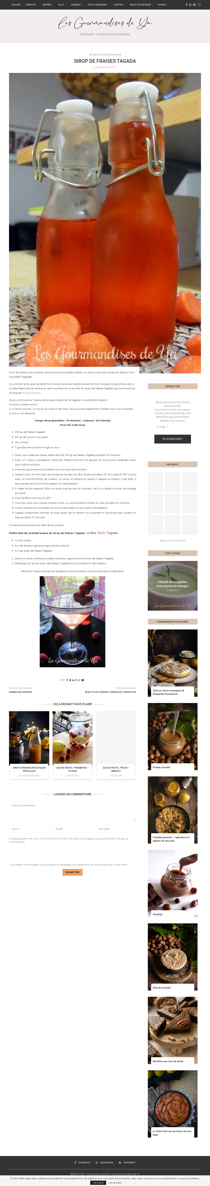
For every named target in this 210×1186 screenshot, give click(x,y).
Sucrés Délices (31, 392)
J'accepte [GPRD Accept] (98, 1182)
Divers (162, 4)
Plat (61, 4)
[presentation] (34, 854)
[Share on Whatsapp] (79, 680)
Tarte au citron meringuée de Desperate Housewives (168, 692)
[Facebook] (186, 5)
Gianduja (157, 914)
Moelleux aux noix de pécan (168, 1061)
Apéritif (31, 4)
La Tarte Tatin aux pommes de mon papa (172, 1133)
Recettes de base (140, 4)
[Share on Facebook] (67, 680)
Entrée (47, 4)
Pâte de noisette (162, 987)
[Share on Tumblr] (76, 680)
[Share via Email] (83, 680)
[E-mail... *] (172, 427)
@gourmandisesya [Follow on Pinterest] (172, 540)
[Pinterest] (194, 5)
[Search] (199, 5)
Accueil (16, 4)
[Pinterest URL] (155, 482)
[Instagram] (190, 5)
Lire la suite (114, 1183)
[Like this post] (63, 680)
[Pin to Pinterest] (70, 680)
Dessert (76, 4)
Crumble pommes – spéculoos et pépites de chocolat (171, 839)
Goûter (118, 4)
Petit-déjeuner (97, 4)
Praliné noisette (161, 767)
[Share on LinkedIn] (73, 680)
